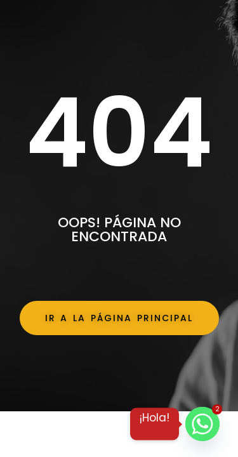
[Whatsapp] (202, 424)
